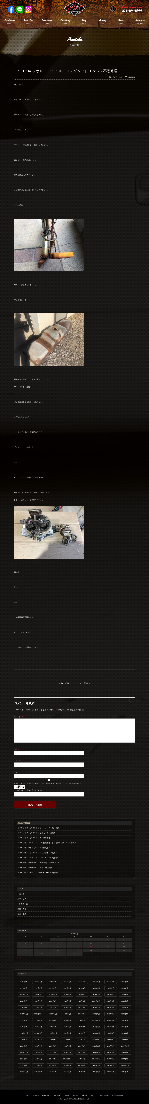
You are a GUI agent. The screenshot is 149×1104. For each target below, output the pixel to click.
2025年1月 (125, 988)
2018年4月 (125, 1052)
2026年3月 (38, 982)
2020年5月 (110, 1033)
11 (107, 943)
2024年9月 (67, 994)
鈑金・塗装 (21, 914)
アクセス (94, 1095)
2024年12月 (24, 994)
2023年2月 (110, 1007)
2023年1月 (125, 1007)
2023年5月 (67, 1007)
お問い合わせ (104, 1095)
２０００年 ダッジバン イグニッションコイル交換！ (37, 858)
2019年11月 (82, 1039)
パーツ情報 (56, 1095)
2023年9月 (125, 1001)
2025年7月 (38, 988)
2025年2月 (110, 988)
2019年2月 (96, 1046)
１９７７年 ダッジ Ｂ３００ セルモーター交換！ (36, 833)
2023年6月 (52, 1007)
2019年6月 (38, 1046)
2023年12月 (82, 1001)
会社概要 (84, 1095)
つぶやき (66, 1095)
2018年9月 (52, 1052)
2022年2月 (52, 1020)
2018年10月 (38, 1052)
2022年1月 (67, 1020)
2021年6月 (52, 1027)
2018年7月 (81, 1052)
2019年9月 (110, 1039)
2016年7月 (81, 1072)
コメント (18, 717)
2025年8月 (24, 988)
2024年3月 (38, 1001)
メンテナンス (117, 77)
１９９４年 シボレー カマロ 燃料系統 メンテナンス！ (38, 863)
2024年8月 (81, 994)
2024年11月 (38, 994)
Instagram (28, 9)
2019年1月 (110, 1046)
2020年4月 (125, 1033)
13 (25, 947)
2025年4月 (81, 988)
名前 (16, 749)
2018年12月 (125, 1046)
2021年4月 (81, 1027)
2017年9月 (110, 1059)
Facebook (11, 9)
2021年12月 (82, 1020)
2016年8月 (67, 1072)
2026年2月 (52, 982)
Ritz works (74, 9)
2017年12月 (67, 1059)
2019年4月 (67, 1046)
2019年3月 (81, 1046)
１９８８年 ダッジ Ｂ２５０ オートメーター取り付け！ (39, 828)
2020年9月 (67, 1033)
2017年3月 (81, 1065)
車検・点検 (21, 909)
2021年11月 (96, 1020)
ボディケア (21, 899)
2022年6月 (110, 1014)
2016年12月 (125, 1065)
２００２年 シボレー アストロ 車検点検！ (33, 848)
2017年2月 (96, 1065)
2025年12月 (82, 982)
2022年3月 (38, 1020)
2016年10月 (38, 1072)
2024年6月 (110, 994)
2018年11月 (24, 1052)
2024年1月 (67, 1001)
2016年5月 (110, 1072)
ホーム (27, 1095)
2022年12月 (24, 1014)
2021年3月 (96, 1027)
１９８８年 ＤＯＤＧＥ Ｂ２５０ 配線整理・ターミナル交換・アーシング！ (46, 843)
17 (91, 947)
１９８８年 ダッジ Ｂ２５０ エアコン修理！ (34, 838)
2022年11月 (38, 1014)
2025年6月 (52, 988)
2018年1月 (52, 1059)
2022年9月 (67, 1014)
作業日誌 (75, 1095)
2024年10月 (53, 994)
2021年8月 (24, 1027)
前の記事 (64, 683)
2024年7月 (96, 994)
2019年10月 (96, 1039)
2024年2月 (52, 1001)
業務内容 (36, 1095)
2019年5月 (52, 1046)
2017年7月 (24, 1065)
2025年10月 (111, 982)
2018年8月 (67, 1052)
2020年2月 (38, 1039)
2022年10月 (53, 1014)
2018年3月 (24, 1059)
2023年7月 (38, 1007)
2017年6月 (38, 1065)
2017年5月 (52, 1065)
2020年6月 (96, 1033)
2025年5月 (67, 988)
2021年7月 (38, 1027)
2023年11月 (96, 1001)
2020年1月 (52, 1039)
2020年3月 (24, 1039)
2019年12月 (67, 1039)
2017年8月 (125, 1059)
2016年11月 (24, 1072)
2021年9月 (125, 1020)
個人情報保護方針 (118, 1095)
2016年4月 (125, 1072)
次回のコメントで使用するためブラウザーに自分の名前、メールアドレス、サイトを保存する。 (48, 783)
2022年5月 (125, 1014)
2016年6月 (96, 1072)
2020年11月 (38, 1033)
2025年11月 (96, 982)
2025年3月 (96, 988)
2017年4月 (67, 1065)
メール (17, 761)
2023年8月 (24, 1007)
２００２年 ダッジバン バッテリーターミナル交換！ (37, 873)
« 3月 (19, 958)
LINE (19, 9)
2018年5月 (110, 1052)
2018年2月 (38, 1059)
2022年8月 (81, 1014)
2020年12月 (24, 1033)
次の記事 (85, 683)
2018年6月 (96, 1052)
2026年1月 (67, 982)
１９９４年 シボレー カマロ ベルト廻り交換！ (35, 868)
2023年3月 (96, 1007)
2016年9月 (52, 1072)
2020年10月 (53, 1033)
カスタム (20, 894)
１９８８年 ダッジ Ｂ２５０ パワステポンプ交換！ (37, 853)
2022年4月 (24, 1020)
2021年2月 (110, 1027)
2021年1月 (125, 1027)
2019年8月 (125, 1039)
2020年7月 (81, 1033)
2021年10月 (111, 1020)
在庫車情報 (45, 1095)
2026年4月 (24, 982)
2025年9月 (125, 982)
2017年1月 (110, 1065)
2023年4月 (81, 1007)
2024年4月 (24, 1001)
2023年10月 (111, 1001)
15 (58, 947)
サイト (16, 772)
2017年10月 (96, 1059)
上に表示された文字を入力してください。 (29, 790)
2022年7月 (96, 1014)
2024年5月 (125, 994)
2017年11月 (82, 1059)
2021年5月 (67, 1027)
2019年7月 (24, 1046)
